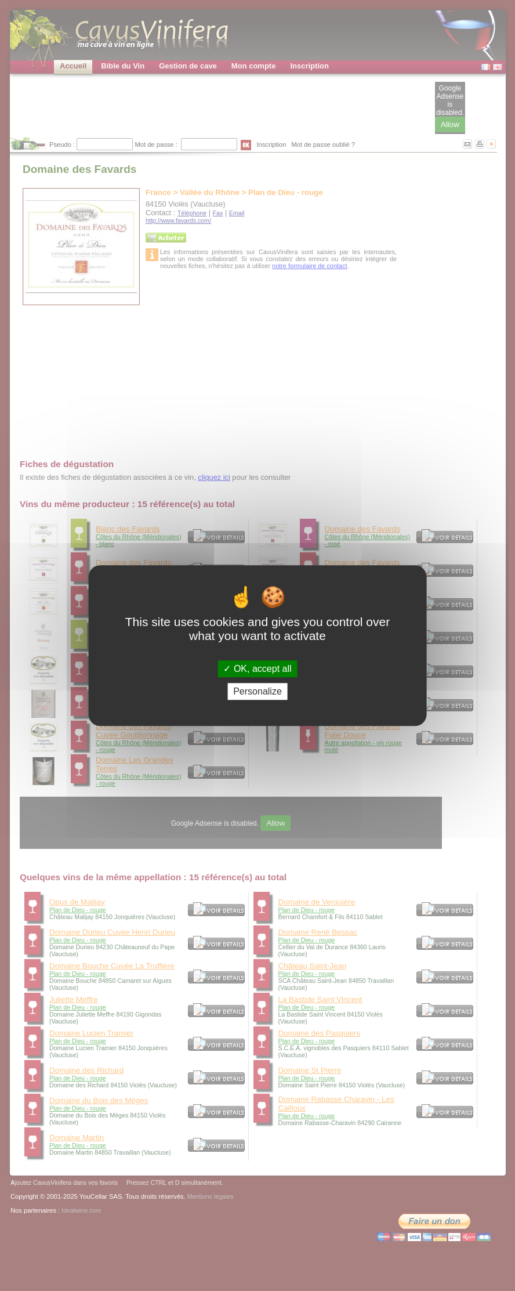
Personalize (257, 691)
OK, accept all (257, 669)
